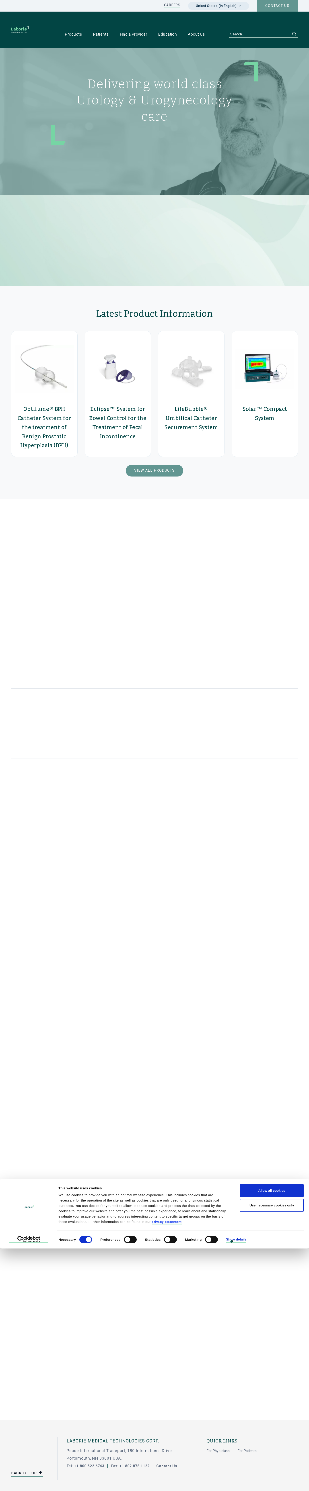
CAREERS (172, 5)
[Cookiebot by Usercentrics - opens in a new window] (28, 1482)
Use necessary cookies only (271, 1448)
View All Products (154, 456)
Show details (236, 1482)
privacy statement (167, 1464)
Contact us (277, 6)
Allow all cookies (271, 1433)
